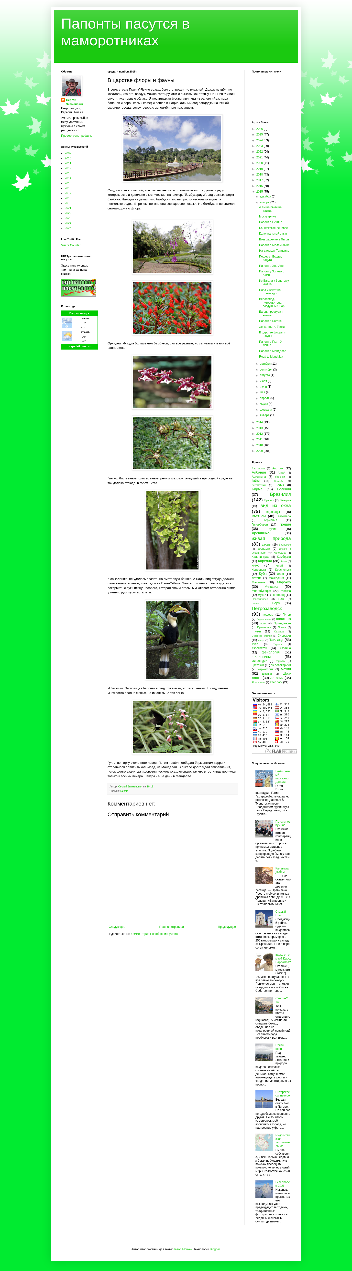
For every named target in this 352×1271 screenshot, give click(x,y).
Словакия (284, 635)
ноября (265, 202)
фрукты (280, 661)
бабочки (280, 476)
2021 (68, 208)
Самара (279, 631)
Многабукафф (261, 591)
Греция (285, 524)
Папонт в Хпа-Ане (271, 266)
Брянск (269, 500)
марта (264, 403)
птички (256, 631)
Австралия (258, 468)
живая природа (271, 538)
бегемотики (259, 485)
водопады (273, 512)
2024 (68, 223)
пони (263, 623)
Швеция (267, 673)
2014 (68, 178)
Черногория (265, 669)
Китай (279, 565)
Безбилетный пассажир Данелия (282, 777)
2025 (68, 228)
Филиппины (261, 657)
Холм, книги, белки (272, 327)
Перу (276, 603)
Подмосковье (264, 619)
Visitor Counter (70, 245)
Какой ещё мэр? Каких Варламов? (283, 958)
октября (265, 363)
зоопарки (264, 548)
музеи (262, 595)
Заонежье (285, 544)
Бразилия (280, 494)
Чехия (286, 669)
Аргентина (259, 476)
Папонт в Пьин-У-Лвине (271, 343)
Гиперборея (260, 524)
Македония (276, 578)
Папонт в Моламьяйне (274, 245)
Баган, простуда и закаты (271, 313)
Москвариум (267, 216)
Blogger (215, 1249)
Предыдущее (227, 927)
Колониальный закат (273, 233)
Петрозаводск (79, 313)
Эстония (277, 678)
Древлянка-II (262, 533)
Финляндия (259, 661)
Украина (285, 648)
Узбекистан (259, 648)
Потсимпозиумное (282, 823)
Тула (255, 644)
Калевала (280, 552)
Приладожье (282, 623)
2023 (68, 218)
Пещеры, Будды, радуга (270, 258)
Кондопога (259, 569)
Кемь (283, 561)
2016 (68, 188)
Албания (259, 472)
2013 (68, 173)
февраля (266, 409)
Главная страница (171, 927)
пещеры (268, 614)
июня (264, 386)
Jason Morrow (183, 1249)
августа (265, 375)
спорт (261, 640)
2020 (260, 163)
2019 (68, 203)
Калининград (260, 556)
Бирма (124, 790)
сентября (266, 369)
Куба (263, 574)
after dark (276, 682)
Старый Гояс (280, 913)
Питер (287, 614)
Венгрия (285, 500)
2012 (68, 168)
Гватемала (283, 516)
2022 (68, 213)
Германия (270, 520)
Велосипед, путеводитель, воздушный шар (272, 302)
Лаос (280, 574)
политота (283, 619)
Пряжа (282, 627)
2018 (68, 198)
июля (264, 381)
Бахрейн (279, 481)
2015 (68, 183)
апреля (265, 398)
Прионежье (264, 627)
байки (256, 481)
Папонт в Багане (270, 321)
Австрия (278, 468)
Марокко (284, 582)
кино (255, 565)
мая (263, 392)
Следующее (117, 927)
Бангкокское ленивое (273, 228)
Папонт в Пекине (270, 222)
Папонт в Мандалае (272, 351)
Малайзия (258, 582)
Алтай (281, 472)
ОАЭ (281, 599)
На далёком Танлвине (274, 250)
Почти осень (279, 1047)
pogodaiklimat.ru (79, 346)
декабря (266, 196)
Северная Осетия (262, 635)
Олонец (256, 603)
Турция (277, 644)
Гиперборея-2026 (282, 1183)
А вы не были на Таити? (270, 209)
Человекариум (281, 665)
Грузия (271, 529)
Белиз (280, 485)
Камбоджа (284, 556)
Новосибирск (260, 599)
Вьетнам (259, 516)
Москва (286, 591)
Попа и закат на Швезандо (270, 291)
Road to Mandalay (271, 356)
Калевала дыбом (282, 870)
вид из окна (276, 505)
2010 (68, 158)
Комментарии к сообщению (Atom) (154, 934)
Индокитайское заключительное (282, 1140)
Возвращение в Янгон (274, 239)
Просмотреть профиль (76, 135)
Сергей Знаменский (75, 102)
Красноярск (283, 569)
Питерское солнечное (282, 1093)
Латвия (256, 578)
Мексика (271, 587)
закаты (266, 544)
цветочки (258, 665)
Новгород (278, 595)
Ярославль (258, 682)
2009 (68, 153)
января (265, 415)
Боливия (284, 489)
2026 (260, 129)
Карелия (265, 561)
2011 (68, 163)
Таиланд (276, 640)
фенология (271, 652)
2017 (68, 193)
